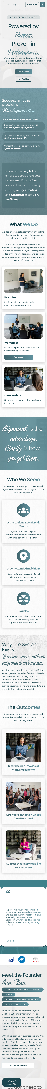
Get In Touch (32, 5)
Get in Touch (23, 71)
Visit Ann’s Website (18, 1065)
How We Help (23, 79)
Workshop (18, 357)
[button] (42, 4)
